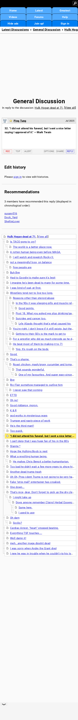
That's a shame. (20, 359)
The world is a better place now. (32, 247)
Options (49, 151)
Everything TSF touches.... (26, 533)
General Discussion (46, 29)
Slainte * (15, 446)
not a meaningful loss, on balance (31, 262)
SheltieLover (12, 221)
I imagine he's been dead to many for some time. (40, 282)
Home (13, 10)
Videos (13, 17)
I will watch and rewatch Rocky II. (33, 257)
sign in (17, 176)
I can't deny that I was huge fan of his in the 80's (39, 441)
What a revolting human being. (28, 456)
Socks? (17, 522)
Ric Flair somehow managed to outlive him (36, 385)
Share (60, 151)
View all (70, 107)
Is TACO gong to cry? (23, 241)
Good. (14, 354)
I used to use (26, 512)
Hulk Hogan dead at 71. (49, 107)
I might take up (22, 497)
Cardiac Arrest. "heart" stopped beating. (34, 528)
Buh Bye (15, 272)
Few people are (22, 267)
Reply (70, 151)
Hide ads (13, 23)
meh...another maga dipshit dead (30, 543)
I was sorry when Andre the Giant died (33, 548)
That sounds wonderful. (30, 369)
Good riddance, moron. (24, 405)
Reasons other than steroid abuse (33, 298)
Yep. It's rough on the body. (32, 349)
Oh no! (14, 400)
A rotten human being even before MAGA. (35, 252)
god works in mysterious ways (28, 415)
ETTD (13, 395)
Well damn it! (18, 538)
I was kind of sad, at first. (25, 287)
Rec (8, 151)
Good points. (26, 308)
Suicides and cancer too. (31, 318)
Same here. (25, 507)
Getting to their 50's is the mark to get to (41, 333)
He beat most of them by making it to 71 (38, 344)
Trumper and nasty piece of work (30, 420)
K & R (13, 410)
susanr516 (10, 213)
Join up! (39, 23)
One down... (17, 487)
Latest (39, 10)
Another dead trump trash (25, 471)
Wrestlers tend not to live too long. (31, 293)
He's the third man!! (22, 425)
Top (18, 151)
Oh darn (14, 517)
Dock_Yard (11, 217)
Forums (39, 17)
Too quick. (16, 430)
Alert (27, 151)
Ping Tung (20, 120)
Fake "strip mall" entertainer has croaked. (35, 482)
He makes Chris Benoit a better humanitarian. (41, 461)
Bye (12, 379)
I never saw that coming (27, 390)
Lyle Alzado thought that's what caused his (45, 323)
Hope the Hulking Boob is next (29, 451)
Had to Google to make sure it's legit (32, 277)
